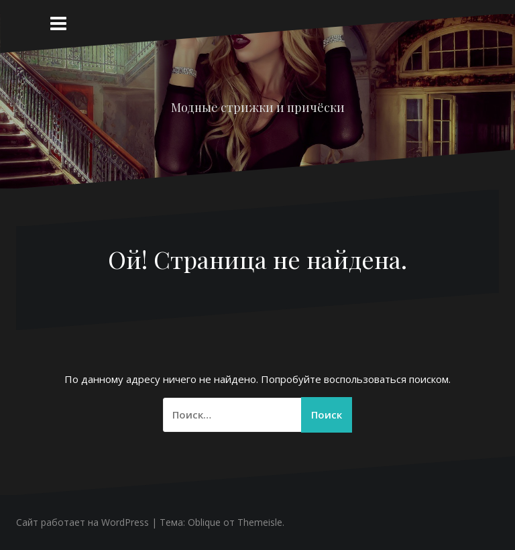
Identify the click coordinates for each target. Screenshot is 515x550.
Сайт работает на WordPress (82, 522)
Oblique (204, 522)
